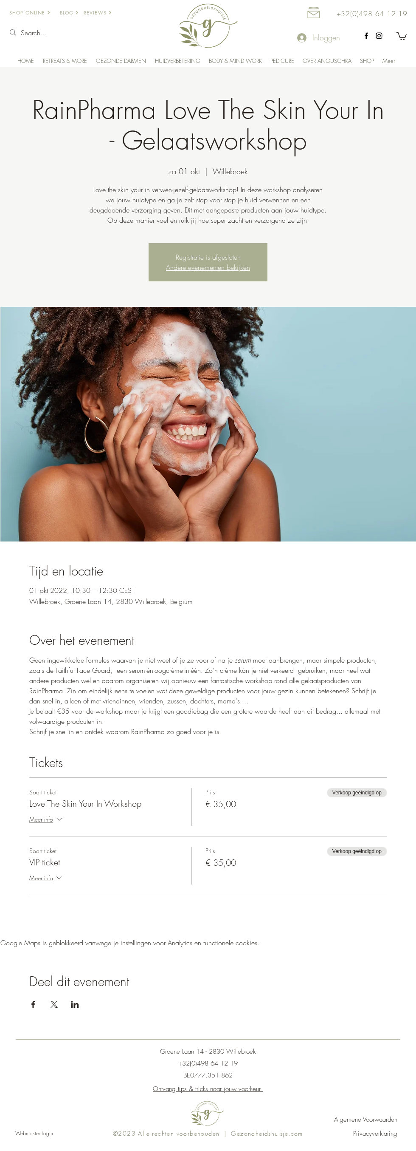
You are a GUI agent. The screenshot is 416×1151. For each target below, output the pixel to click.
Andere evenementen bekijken (208, 267)
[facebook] (366, 35)
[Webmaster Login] (33, 1133)
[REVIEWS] (103, 12)
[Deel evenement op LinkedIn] (75, 1004)
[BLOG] (74, 12)
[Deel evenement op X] (54, 1004)
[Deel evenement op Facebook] (33, 1004)
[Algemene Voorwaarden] (357, 1119)
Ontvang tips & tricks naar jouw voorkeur (208, 1089)
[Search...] (59, 32)
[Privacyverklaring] (357, 1133)
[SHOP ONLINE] (33, 12)
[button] (401, 35)
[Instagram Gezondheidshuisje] (379, 35)
